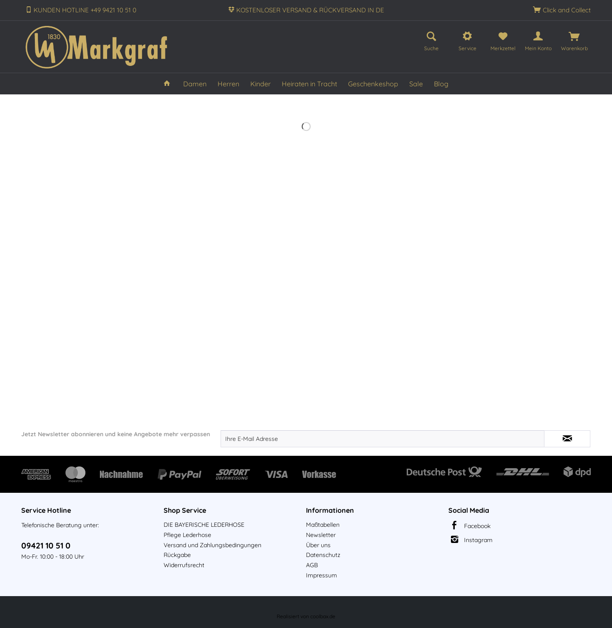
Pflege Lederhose (187, 535)
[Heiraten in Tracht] (309, 83)
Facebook (477, 526)
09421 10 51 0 (46, 545)
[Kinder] (260, 83)
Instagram (478, 540)
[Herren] (228, 83)
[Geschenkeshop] (373, 83)
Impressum (321, 575)
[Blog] (441, 83)
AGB (312, 565)
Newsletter (321, 535)
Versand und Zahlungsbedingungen (212, 545)
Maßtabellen (323, 525)
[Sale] (416, 83)
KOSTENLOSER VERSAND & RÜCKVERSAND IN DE (310, 10)
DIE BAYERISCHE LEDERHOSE (204, 525)
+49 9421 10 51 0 (113, 10)
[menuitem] (431, 39)
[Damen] (195, 83)
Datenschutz (323, 555)
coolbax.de (322, 616)
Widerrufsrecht (184, 565)
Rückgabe (177, 555)
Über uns (318, 545)
